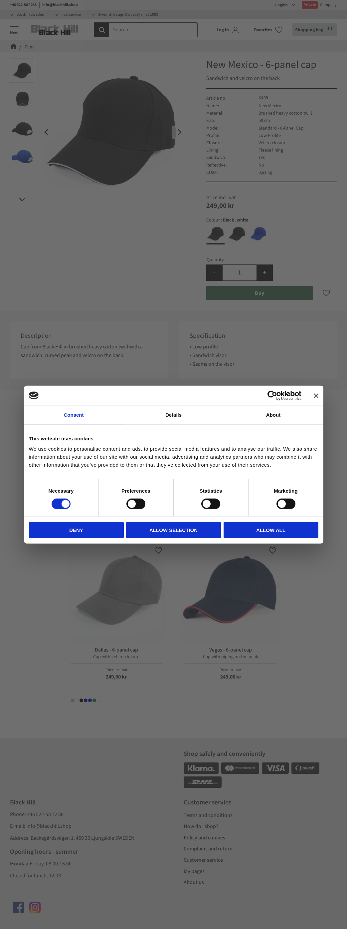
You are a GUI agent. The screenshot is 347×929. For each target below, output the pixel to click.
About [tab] (273, 414)
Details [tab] (173, 414)
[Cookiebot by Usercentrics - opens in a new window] (272, 395)
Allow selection (173, 530)
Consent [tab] (74, 414)
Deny (76, 530)
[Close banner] (316, 395)
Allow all (270, 530)
